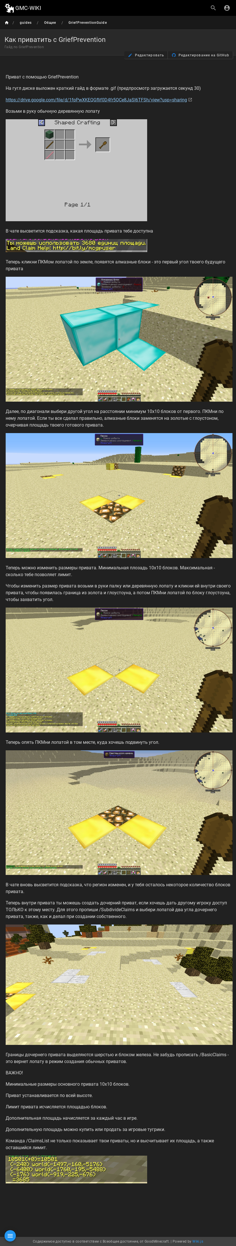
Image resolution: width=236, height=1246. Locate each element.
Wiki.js (197, 1241)
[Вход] (227, 8)
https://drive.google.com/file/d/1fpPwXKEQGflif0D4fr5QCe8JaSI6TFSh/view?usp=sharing (96, 100)
